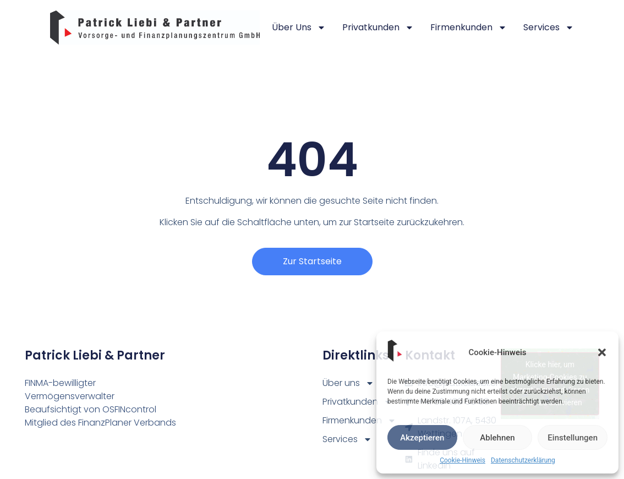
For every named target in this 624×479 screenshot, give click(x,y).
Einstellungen (573, 438)
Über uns (299, 27)
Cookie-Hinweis (462, 460)
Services (548, 27)
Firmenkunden (468, 27)
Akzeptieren (422, 438)
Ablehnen (497, 438)
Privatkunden (378, 27)
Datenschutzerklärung (523, 460)
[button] (601, 352)
